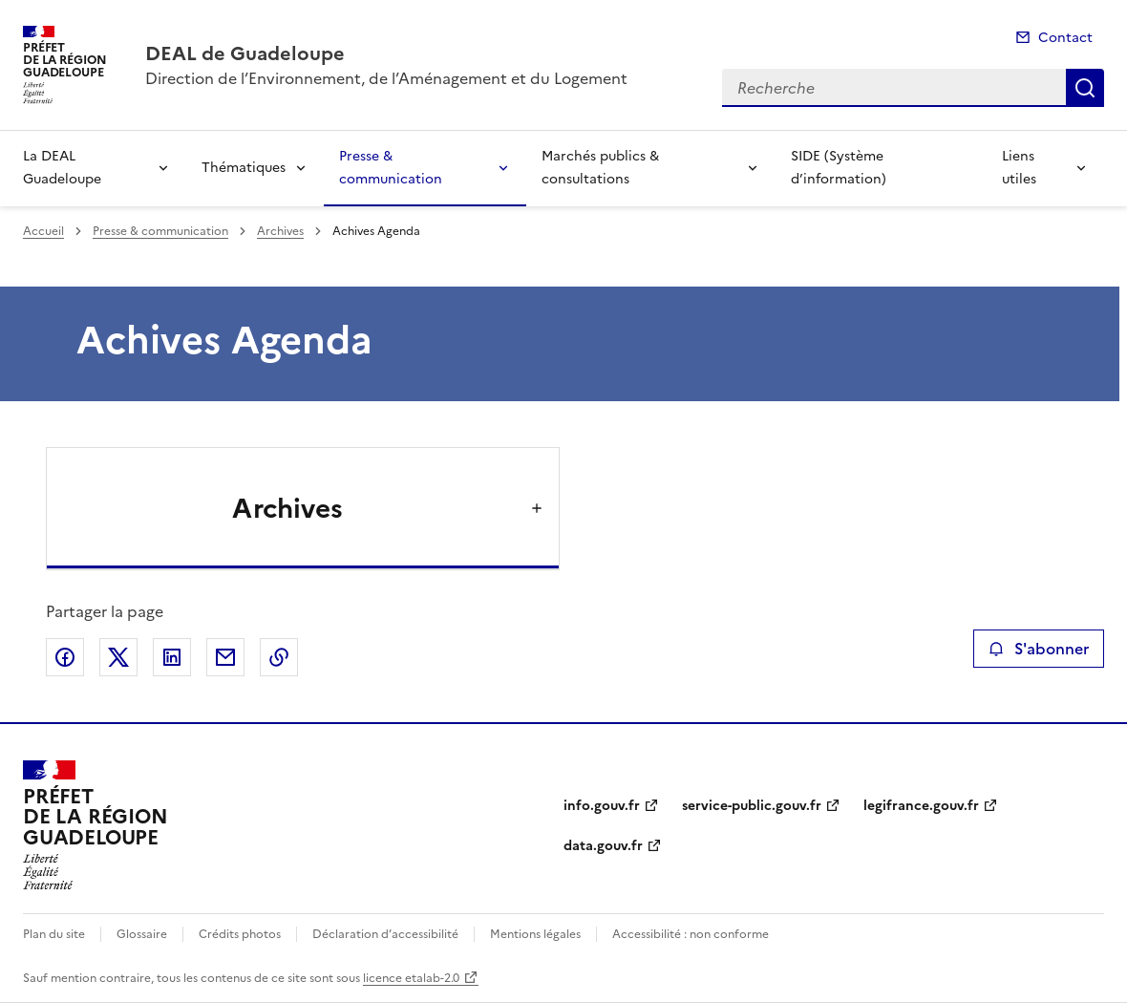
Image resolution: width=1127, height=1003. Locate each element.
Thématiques (244, 168)
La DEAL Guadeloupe (62, 167)
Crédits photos (240, 934)
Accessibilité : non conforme (690, 934)
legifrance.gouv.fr (921, 806)
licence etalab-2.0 (411, 978)
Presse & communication (390, 167)
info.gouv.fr (602, 806)
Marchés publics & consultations (600, 167)
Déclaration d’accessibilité (385, 934)
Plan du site (54, 934)
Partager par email (225, 657)
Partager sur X (118, 657)
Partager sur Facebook (65, 657)
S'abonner (1039, 648)
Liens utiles (1019, 167)
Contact (1065, 38)
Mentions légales (535, 934)
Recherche (1085, 88)
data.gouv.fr (603, 846)
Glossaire (142, 934)
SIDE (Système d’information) (838, 167)
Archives (280, 231)
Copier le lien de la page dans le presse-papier (279, 657)
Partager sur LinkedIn (172, 657)
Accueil (43, 231)
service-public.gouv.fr (751, 806)
